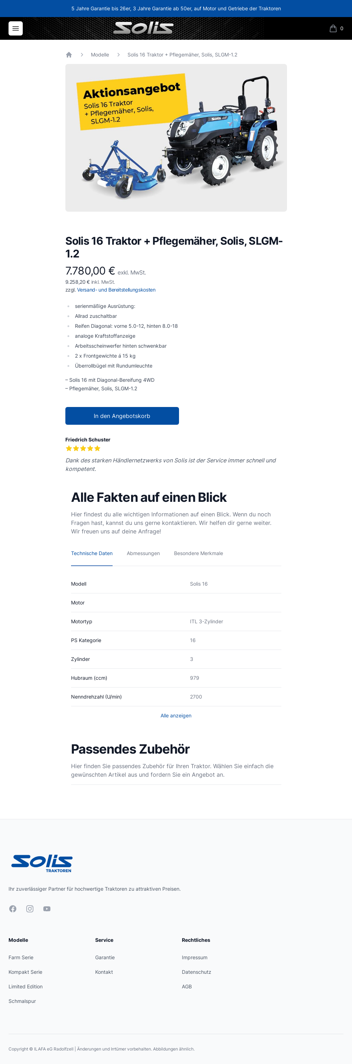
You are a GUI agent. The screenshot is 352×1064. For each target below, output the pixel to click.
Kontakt (104, 972)
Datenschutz (196, 972)
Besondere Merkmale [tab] (198, 553)
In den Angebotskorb (122, 415)
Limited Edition (26, 986)
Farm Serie (21, 957)
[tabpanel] (176, 138)
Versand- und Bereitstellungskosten (116, 290)
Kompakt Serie (25, 972)
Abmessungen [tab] (143, 553)
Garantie (105, 957)
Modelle (100, 54)
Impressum (194, 957)
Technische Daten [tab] (92, 553)
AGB (187, 986)
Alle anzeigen (176, 715)
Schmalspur (22, 1001)
